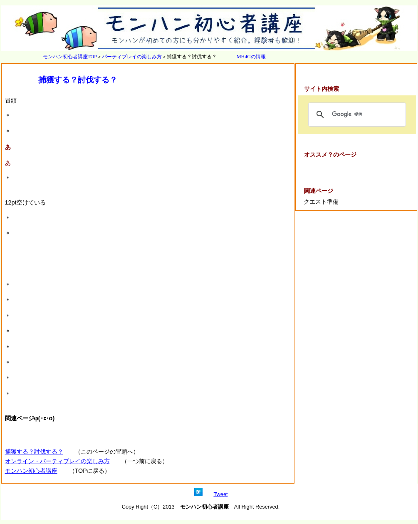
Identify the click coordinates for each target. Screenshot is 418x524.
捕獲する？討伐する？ (34, 451)
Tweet (220, 494)
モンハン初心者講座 (31, 470)
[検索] (356, 115)
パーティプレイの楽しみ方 (132, 57)
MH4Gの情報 (251, 57)
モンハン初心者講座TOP (70, 57)
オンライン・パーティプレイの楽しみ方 (57, 461)
